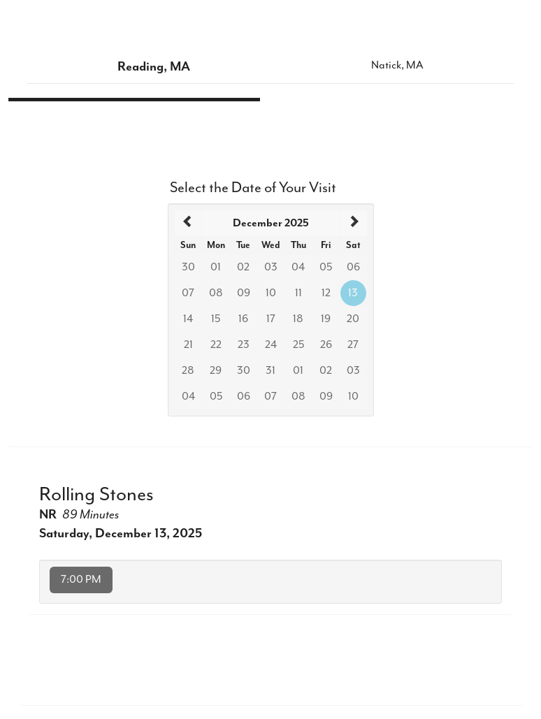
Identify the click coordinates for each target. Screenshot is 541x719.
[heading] (271, 223)
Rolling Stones (96, 494)
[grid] (271, 309)
